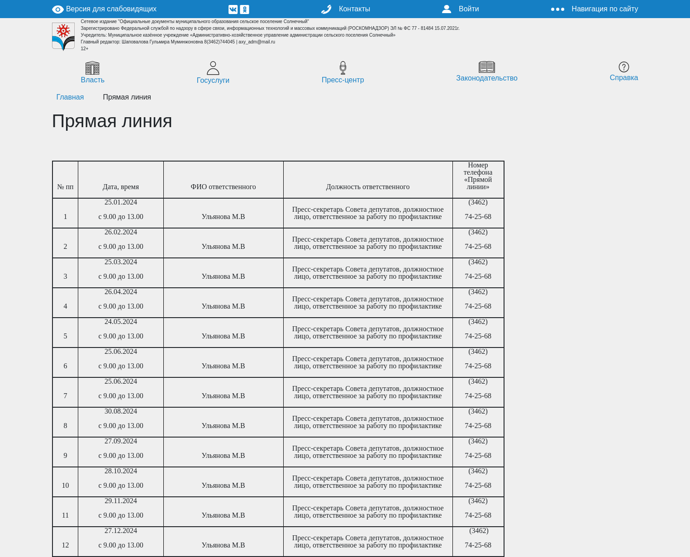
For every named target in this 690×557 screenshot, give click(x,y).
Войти (460, 9)
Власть (93, 72)
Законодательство (487, 71)
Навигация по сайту (594, 9)
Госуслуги (213, 72)
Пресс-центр (343, 72)
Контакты (345, 9)
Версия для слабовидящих (104, 9)
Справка (624, 71)
